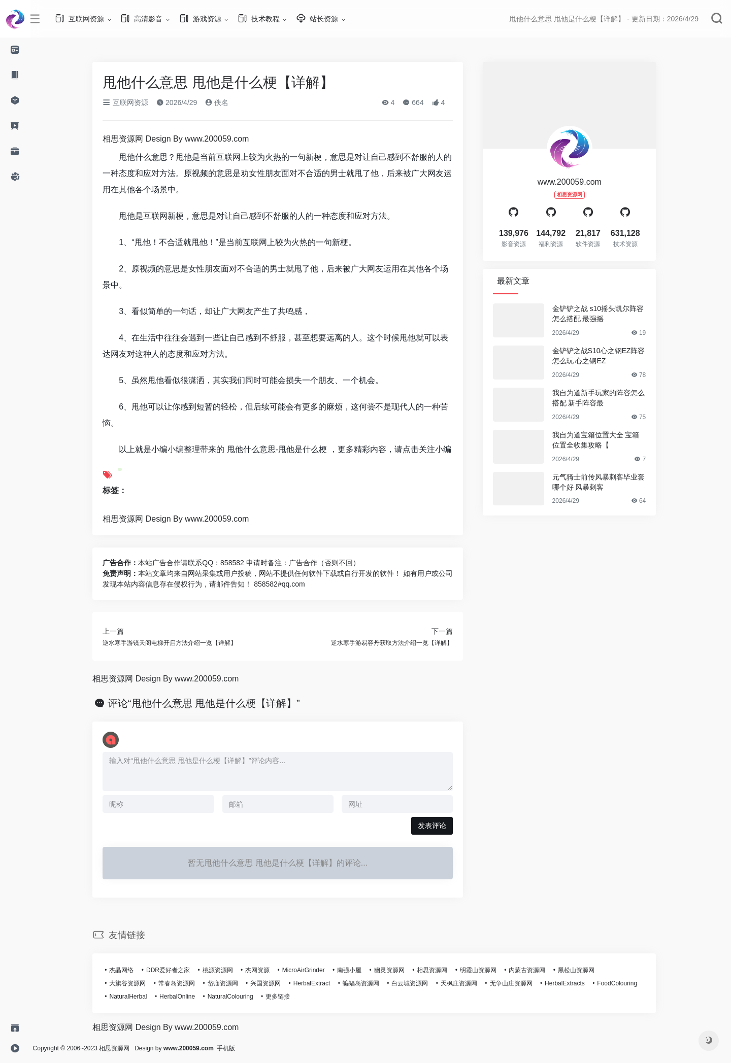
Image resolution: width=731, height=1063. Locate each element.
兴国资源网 (272, 983)
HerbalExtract (318, 983)
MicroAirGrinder (309, 970)
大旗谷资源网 (134, 983)
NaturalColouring (236, 996)
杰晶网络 (128, 970)
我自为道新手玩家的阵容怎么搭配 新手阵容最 (604, 398)
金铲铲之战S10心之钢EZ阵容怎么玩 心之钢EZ (604, 356)
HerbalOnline (184, 996)
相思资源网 (438, 970)
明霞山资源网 (485, 970)
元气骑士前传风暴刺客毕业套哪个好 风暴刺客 (604, 482)
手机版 (239, 1048)
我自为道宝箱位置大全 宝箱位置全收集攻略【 (602, 440)
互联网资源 (132, 102)
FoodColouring (624, 983)
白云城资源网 (416, 983)
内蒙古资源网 (533, 970)
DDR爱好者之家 (174, 970)
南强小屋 (356, 970)
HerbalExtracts (571, 983)
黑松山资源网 (582, 970)
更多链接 (284, 996)
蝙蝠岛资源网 (367, 983)
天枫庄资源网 (465, 983)
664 (419, 102)
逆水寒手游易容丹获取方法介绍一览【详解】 (398, 642)
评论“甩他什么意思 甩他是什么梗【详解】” (210, 703)
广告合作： (127, 563)
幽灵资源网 (396, 970)
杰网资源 (264, 970)
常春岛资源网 (183, 983)
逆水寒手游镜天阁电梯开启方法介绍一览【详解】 (176, 642)
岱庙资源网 (229, 983)
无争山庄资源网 (517, 983)
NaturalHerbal (134, 996)
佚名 (223, 102)
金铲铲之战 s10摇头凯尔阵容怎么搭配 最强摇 (604, 313)
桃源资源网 (224, 970)
